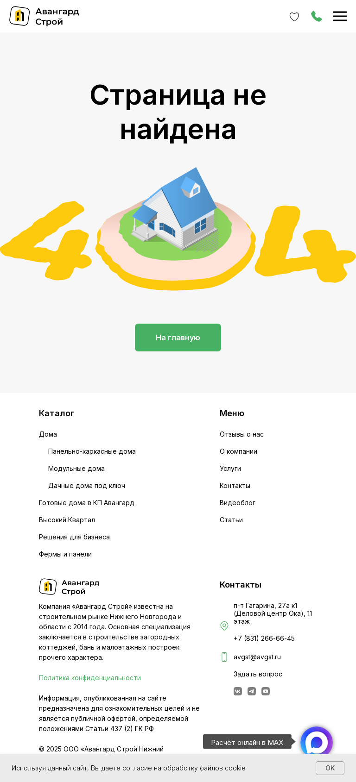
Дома (48, 434)
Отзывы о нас (242, 434)
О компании (238, 451)
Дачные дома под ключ (86, 485)
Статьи (231, 520)
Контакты (235, 485)
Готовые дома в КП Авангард (86, 503)
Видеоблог (237, 503)
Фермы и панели (65, 554)
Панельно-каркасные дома (92, 451)
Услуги (230, 468)
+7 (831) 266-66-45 (264, 638)
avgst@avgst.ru (257, 657)
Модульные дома (76, 468)
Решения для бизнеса (74, 537)
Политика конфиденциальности (90, 678)
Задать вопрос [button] (258, 674)
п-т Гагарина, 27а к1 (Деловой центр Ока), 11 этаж (273, 613)
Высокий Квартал (67, 520)
